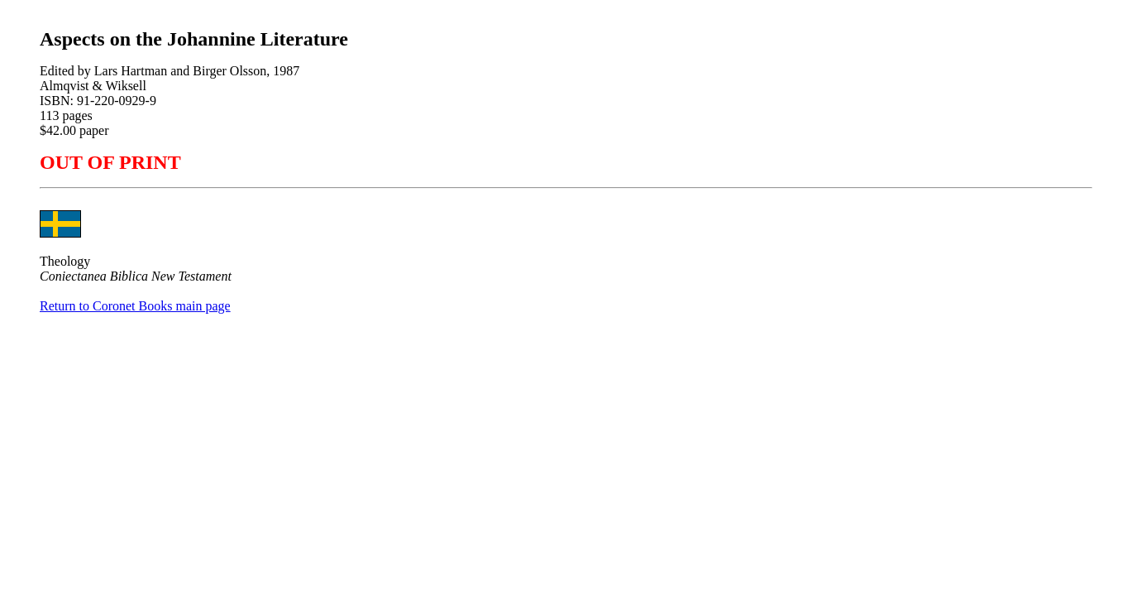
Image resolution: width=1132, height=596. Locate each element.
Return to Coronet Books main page (135, 306)
